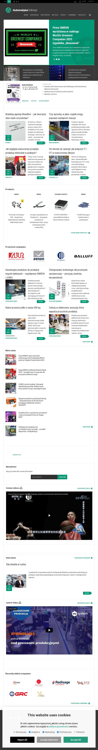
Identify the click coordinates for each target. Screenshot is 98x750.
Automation (29, 87)
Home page (20, 15)
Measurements (54, 142)
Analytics (34, 732)
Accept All (76, 740)
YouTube (21, 487)
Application (45, 15)
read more (86, 341)
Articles (55, 15)
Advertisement (44, 101)
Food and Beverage (55, 301)
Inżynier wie (17, 455)
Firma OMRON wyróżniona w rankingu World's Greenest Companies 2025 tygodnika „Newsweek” (66, 35)
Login (84, 1)
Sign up (91, 1)
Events (63, 15)
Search (90, 15)
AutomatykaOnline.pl (21, 10)
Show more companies (79, 703)
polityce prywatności (59, 726)
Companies (72, 15)
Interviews (34, 15)
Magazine (25, 101)
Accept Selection (49, 740)
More (26, 73)
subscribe (62, 477)
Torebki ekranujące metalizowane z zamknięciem (83, 217)
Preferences (64, 732)
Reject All (22, 740)
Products (82, 15)
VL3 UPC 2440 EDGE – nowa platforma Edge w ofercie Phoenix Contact (61, 217)
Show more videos (83, 488)
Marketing (49, 732)
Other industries (11, 301)
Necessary (19, 732)
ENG (9, 1)
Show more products (79, 233)
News (26, 15)
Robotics (8, 177)
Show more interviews (82, 558)
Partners (79, 732)
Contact (34, 101)
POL (5, 1)
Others (7, 142)
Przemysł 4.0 (53, 177)
